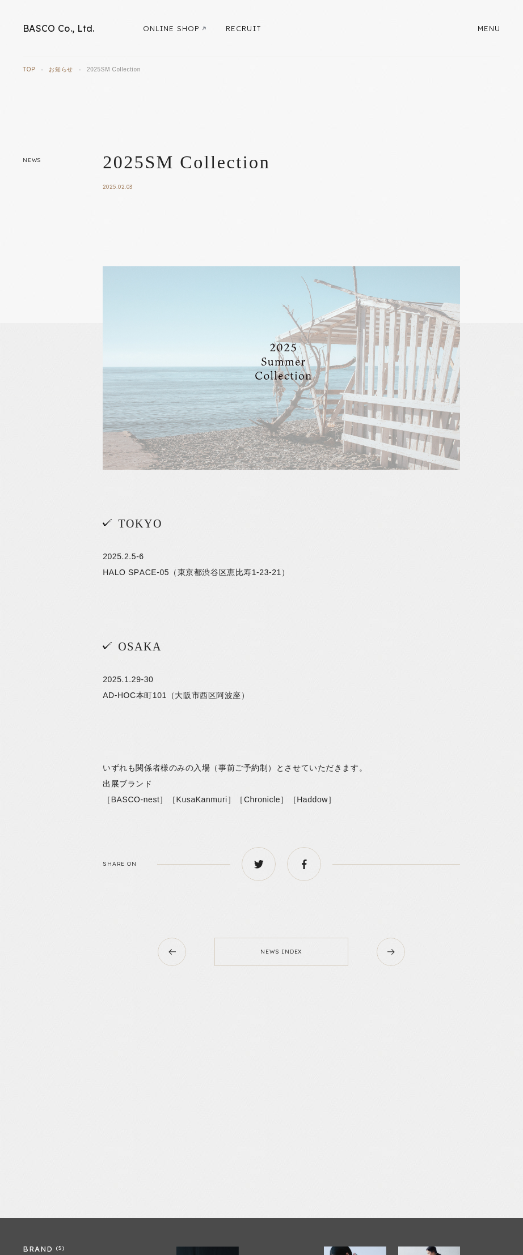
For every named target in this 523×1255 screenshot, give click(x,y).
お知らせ (61, 69)
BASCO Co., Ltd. (59, 28)
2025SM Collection (114, 69)
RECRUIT (243, 28)
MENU (489, 28)
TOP (29, 69)
